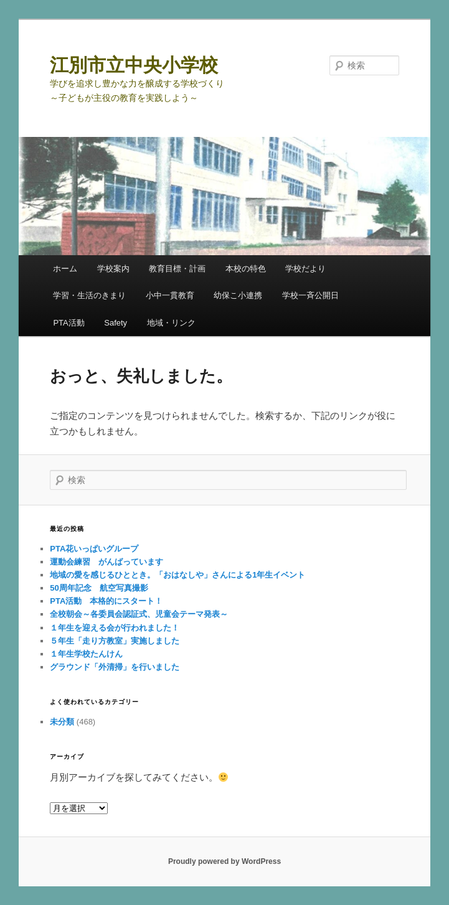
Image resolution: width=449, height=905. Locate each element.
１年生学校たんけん (86, 654)
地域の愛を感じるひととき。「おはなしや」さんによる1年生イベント (177, 574)
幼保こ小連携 (238, 295)
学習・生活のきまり (89, 295)
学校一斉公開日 (310, 295)
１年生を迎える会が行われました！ (114, 627)
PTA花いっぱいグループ (98, 548)
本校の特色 (245, 268)
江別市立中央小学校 (134, 65)
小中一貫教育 (170, 295)
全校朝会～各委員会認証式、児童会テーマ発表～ (139, 614)
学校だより (305, 268)
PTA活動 (68, 322)
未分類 (62, 721)
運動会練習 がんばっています (106, 561)
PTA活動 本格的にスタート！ (106, 601)
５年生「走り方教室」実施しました (114, 640)
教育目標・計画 (177, 268)
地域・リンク (171, 322)
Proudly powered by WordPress (224, 861)
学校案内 (113, 268)
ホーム (65, 268)
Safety (115, 322)
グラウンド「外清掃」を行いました (114, 667)
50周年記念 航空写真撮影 (99, 588)
